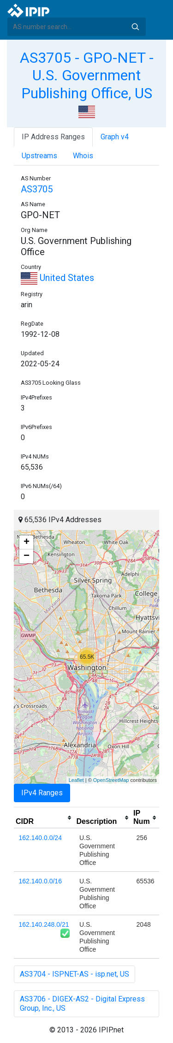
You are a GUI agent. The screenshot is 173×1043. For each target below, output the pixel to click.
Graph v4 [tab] (115, 136)
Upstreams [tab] (39, 155)
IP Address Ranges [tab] (53, 136)
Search (135, 27)
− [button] (27, 556)
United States (57, 277)
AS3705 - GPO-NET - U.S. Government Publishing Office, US (87, 75)
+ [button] (27, 542)
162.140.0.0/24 (40, 837)
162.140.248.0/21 (44, 924)
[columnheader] (44, 817)
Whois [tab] (83, 155)
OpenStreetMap (111, 780)
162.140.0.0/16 (40, 881)
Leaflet (76, 780)
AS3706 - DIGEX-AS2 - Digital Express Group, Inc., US (82, 1004)
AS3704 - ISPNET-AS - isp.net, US (74, 974)
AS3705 (37, 189)
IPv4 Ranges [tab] (42, 792)
